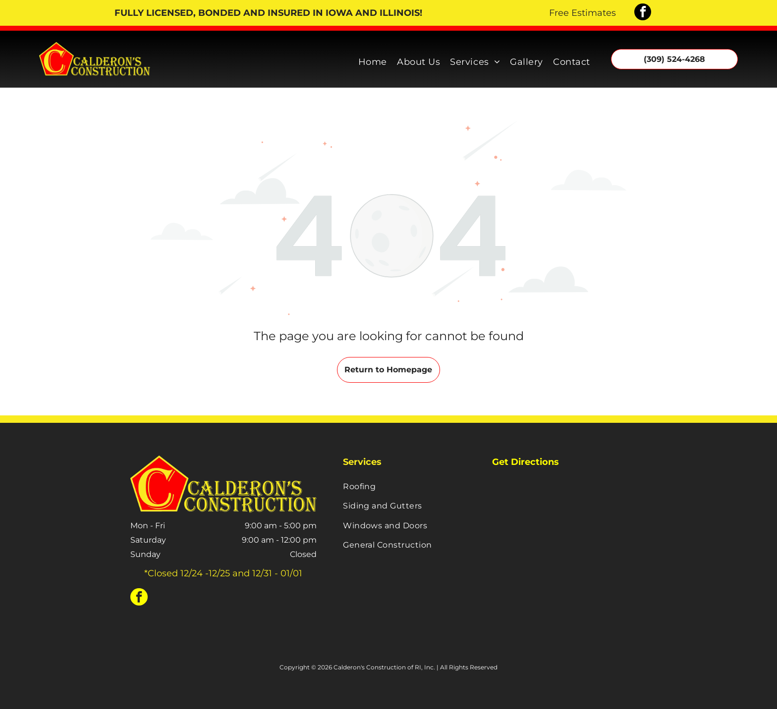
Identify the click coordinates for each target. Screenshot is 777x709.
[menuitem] (372, 59)
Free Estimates (582, 12)
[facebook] (642, 13)
